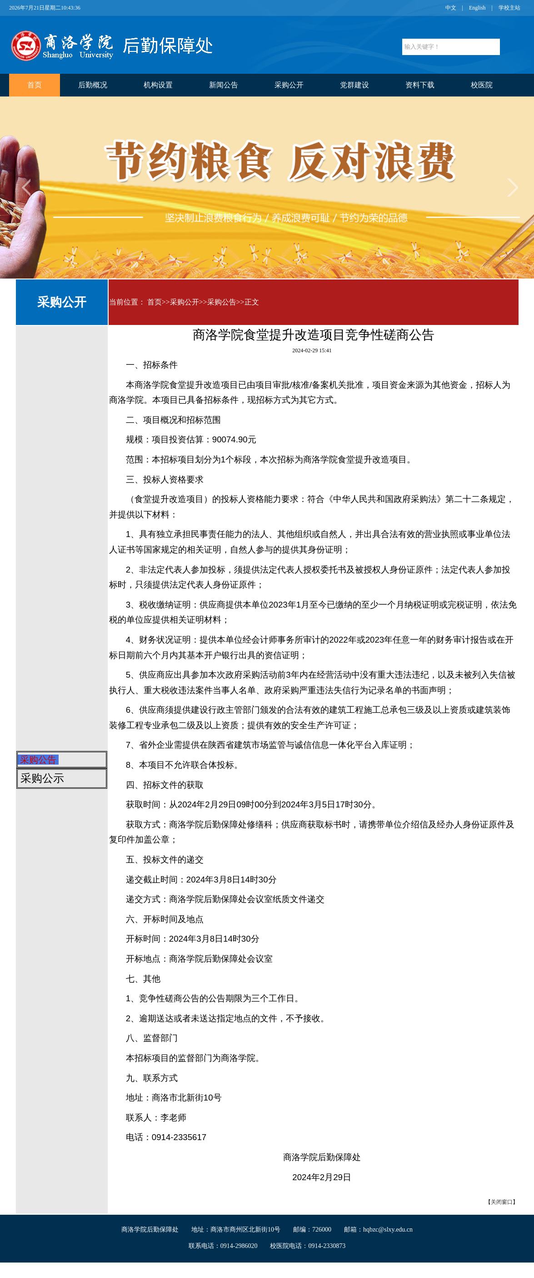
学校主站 (509, 8)
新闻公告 (223, 85)
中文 (450, 8)
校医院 (482, 85)
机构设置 (158, 85)
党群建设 (354, 85)
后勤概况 (92, 85)
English (477, 8)
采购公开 (289, 85)
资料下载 (419, 85)
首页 (34, 85)
